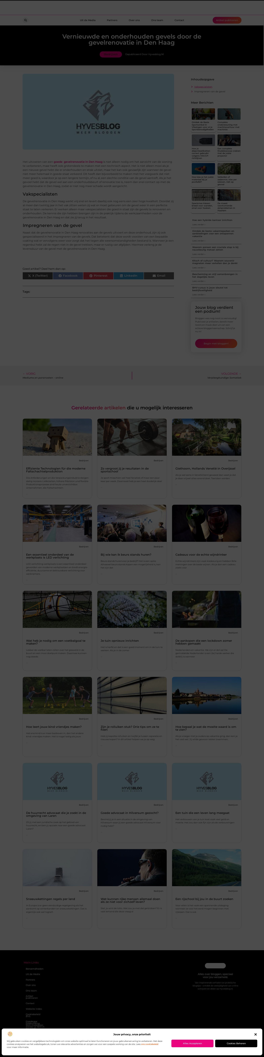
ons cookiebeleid (149, 1044)
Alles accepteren (192, 1043)
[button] (255, 1034)
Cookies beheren (236, 1043)
